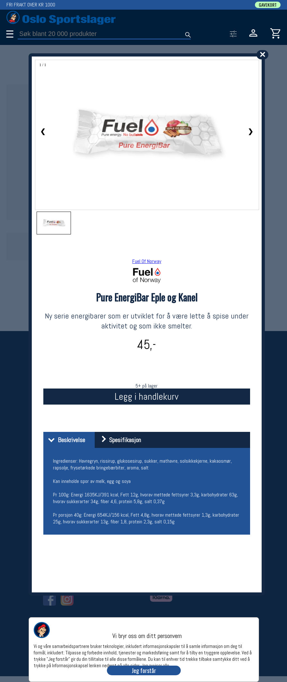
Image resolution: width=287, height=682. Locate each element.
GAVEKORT (268, 5)
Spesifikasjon (118, 440)
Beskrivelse (65, 440)
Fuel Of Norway (146, 261)
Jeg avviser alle (155, 665)
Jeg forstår (144, 670)
